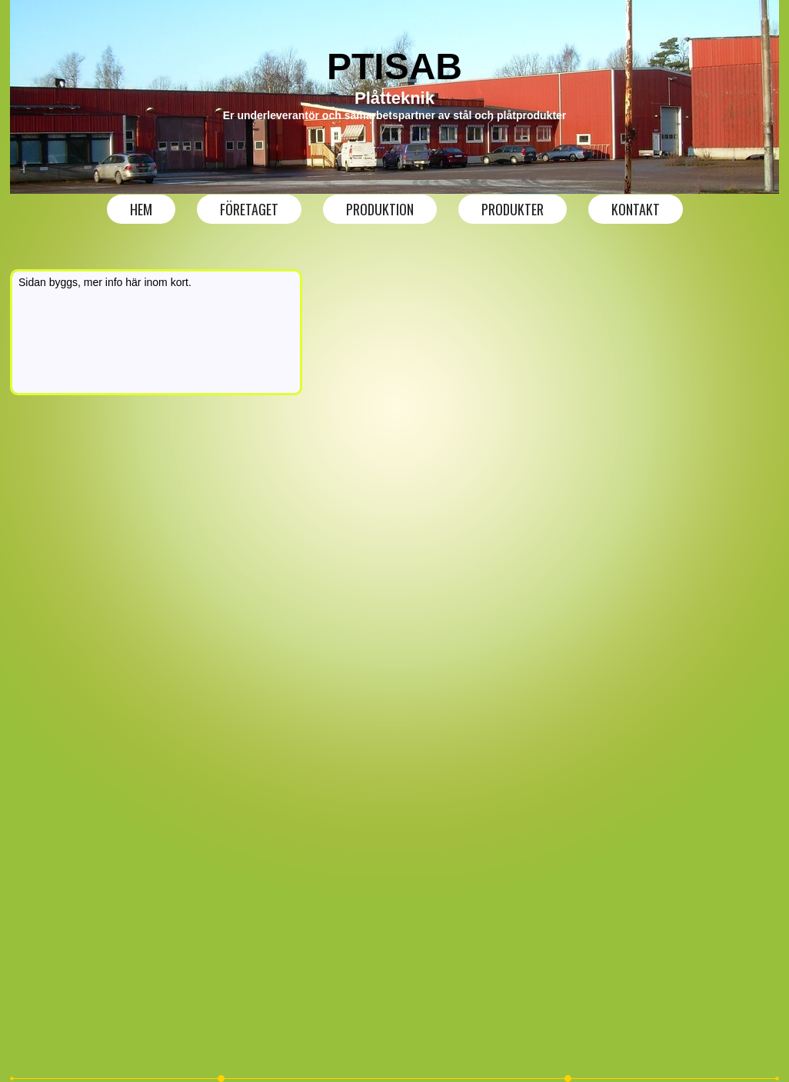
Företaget (249, 209)
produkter (512, 209)
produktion (380, 209)
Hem (141, 209)
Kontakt (635, 209)
